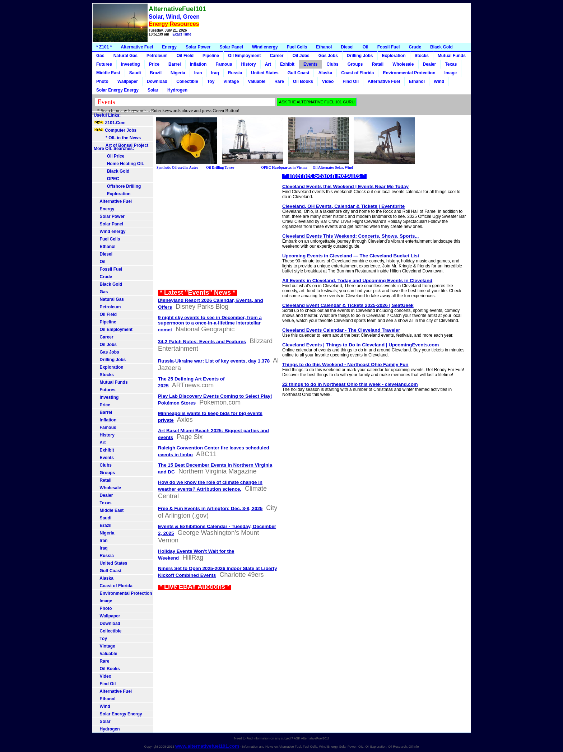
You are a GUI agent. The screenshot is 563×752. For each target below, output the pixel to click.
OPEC (106, 178)
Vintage (231, 81)
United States (265, 72)
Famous (223, 64)
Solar (153, 90)
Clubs (332, 64)
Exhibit (287, 64)
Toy (210, 81)
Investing (130, 64)
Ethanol (324, 47)
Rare (279, 81)
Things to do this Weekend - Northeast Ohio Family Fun (345, 364)
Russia (235, 72)
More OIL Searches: (114, 148)
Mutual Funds (452, 55)
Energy (169, 47)
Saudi (135, 72)
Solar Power (198, 47)
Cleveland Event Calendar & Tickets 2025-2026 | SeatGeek (348, 305)
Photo (102, 81)
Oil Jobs (300, 55)
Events (310, 64)
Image (451, 72)
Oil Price (109, 156)
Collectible (187, 81)
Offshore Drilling (117, 186)
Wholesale (403, 64)
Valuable (256, 81)
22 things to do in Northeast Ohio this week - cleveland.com (350, 384)
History (248, 64)
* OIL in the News (117, 137)
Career (276, 55)
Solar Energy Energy (117, 90)
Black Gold (441, 47)
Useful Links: (107, 115)
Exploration (394, 55)
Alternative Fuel (137, 47)
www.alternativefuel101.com (207, 746)
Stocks (422, 55)
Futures (104, 64)
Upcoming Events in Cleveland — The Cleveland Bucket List (350, 255)
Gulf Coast (299, 72)
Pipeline (211, 55)
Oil (365, 47)
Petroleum (157, 55)
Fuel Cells (297, 47)
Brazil (156, 72)
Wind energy (265, 47)
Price (154, 64)
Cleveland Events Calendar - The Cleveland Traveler (341, 330)
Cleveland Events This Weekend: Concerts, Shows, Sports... (350, 236)
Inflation (198, 64)
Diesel (347, 47)
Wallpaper (127, 81)
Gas (100, 55)
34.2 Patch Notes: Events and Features (202, 341)
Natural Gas (125, 55)
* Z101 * (104, 47)
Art (268, 64)
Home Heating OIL (119, 163)
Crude (415, 47)
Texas (451, 64)
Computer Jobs (115, 130)
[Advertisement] (339, 23)
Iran (198, 72)
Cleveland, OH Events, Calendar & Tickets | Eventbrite (343, 206)
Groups (355, 64)
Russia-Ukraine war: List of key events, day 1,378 (214, 361)
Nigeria (178, 72)
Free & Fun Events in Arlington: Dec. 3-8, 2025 (210, 508)
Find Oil (351, 81)
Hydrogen (177, 90)
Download (157, 81)
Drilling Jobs (360, 55)
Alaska (325, 72)
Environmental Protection (409, 72)
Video (328, 81)
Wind (439, 81)
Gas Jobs (328, 55)
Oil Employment (244, 55)
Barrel (174, 64)
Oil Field (185, 55)
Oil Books (303, 81)
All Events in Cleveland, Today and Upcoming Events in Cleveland (357, 280)
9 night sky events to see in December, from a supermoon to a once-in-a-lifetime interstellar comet (210, 323)
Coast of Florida (357, 72)
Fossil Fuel (388, 47)
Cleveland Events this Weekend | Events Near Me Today (345, 186)
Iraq (215, 72)
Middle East (108, 72)
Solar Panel (231, 47)
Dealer (429, 64)
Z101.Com (110, 122)
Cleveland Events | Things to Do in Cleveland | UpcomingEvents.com (360, 344)
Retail (377, 64)
